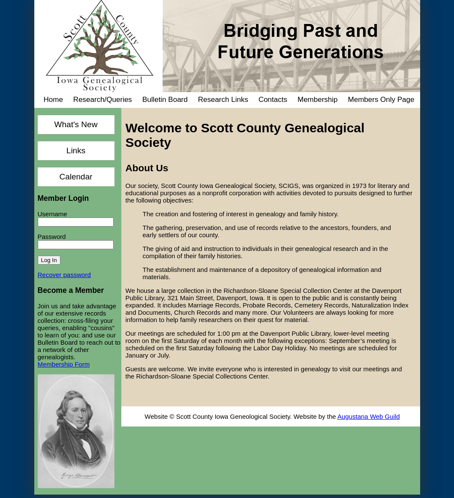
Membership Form (64, 364)
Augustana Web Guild (368, 416)
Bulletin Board (165, 99)
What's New (76, 124)
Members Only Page (381, 99)
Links (75, 150)
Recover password (64, 274)
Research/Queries (102, 99)
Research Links (223, 99)
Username (52, 214)
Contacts (273, 99)
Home (53, 99)
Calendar (75, 176)
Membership (318, 99)
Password (52, 236)
